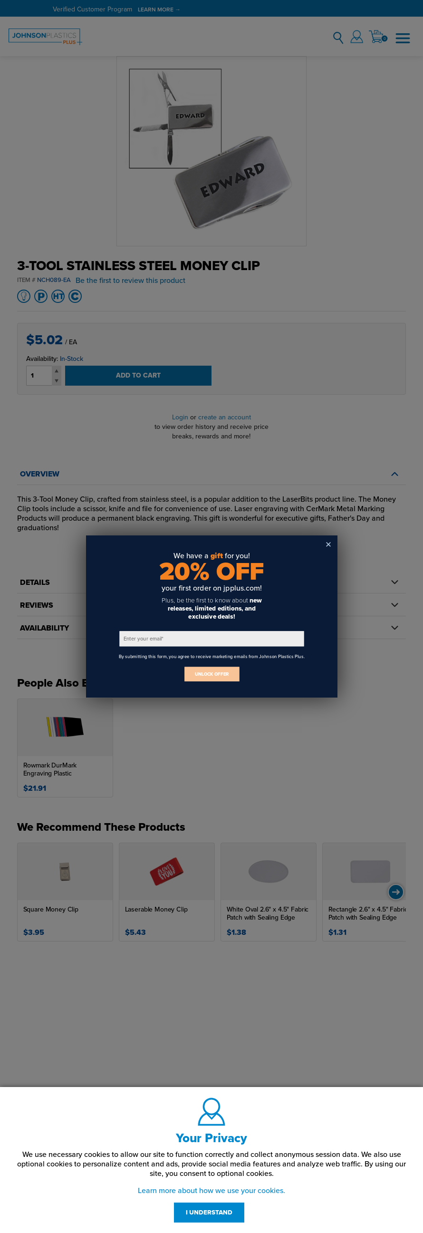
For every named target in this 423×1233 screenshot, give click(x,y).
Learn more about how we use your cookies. (211, 1190)
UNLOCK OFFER (211, 674)
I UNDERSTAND (209, 1212)
